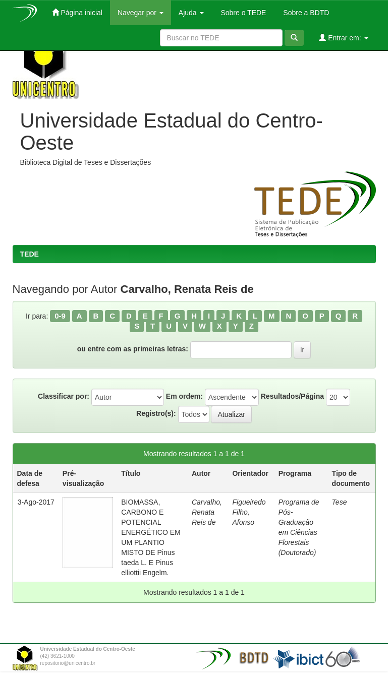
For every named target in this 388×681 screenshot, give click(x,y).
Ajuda (191, 13)
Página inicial (77, 12)
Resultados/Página (292, 396)
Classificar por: (63, 396)
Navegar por (140, 13)
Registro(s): (156, 413)
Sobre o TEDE (242, 13)
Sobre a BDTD (305, 13)
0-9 (60, 316)
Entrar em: (343, 37)
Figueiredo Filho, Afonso (248, 512)
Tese (339, 502)
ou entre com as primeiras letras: (132, 349)
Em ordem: (184, 396)
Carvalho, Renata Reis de (207, 512)
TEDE (29, 254)
